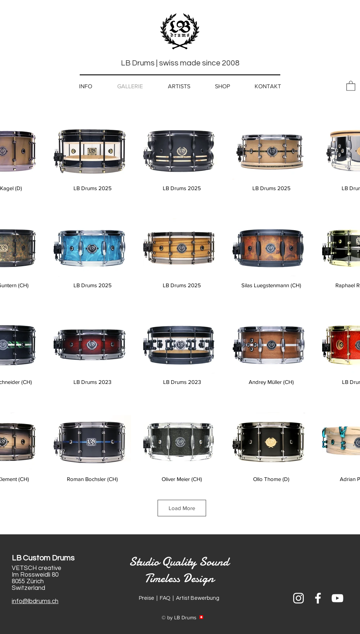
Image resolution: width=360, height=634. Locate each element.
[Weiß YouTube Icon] (337, 598)
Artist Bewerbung (197, 598)
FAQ (165, 598)
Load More (182, 508)
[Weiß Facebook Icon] (318, 598)
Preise (146, 598)
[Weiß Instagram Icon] (298, 598)
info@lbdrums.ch (35, 601)
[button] (350, 85)
